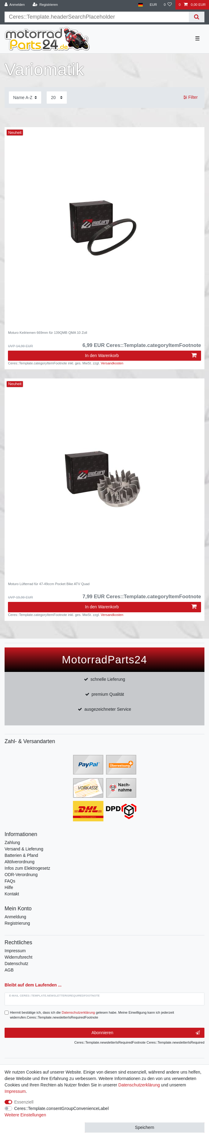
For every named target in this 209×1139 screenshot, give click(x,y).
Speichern (144, 1127)
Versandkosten (112, 363)
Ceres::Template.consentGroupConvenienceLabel (61, 1108)
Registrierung (17, 923)
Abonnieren (146, 1033)
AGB (9, 970)
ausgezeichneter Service (108, 709)
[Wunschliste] (167, 4)
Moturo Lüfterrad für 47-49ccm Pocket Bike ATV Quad (48, 584)
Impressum (15, 950)
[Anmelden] (14, 4)
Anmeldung (15, 916)
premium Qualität (108, 694)
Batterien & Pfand (21, 855)
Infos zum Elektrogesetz (27, 868)
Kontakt (12, 893)
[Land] (140, 4)
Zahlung (12, 842)
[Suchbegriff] (97, 17)
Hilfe (9, 887)
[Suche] (196, 17)
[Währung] (153, 4)
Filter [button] (190, 97)
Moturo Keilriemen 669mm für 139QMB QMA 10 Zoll (47, 332)
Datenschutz (16, 963)
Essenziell (24, 1102)
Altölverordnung (19, 861)
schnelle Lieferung (107, 679)
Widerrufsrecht (18, 957)
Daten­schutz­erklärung (139, 1084)
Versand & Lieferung (24, 848)
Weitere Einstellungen (25, 1114)
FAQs (10, 881)
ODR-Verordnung (21, 874)
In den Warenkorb (140, 355)
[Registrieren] (45, 4)
